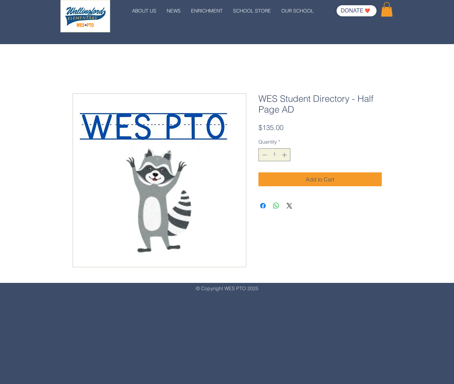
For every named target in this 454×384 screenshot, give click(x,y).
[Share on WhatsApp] (276, 206)
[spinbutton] (274, 155)
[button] (387, 9)
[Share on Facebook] (263, 206)
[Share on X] (289, 206)
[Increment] (285, 155)
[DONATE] (357, 10)
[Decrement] (263, 155)
